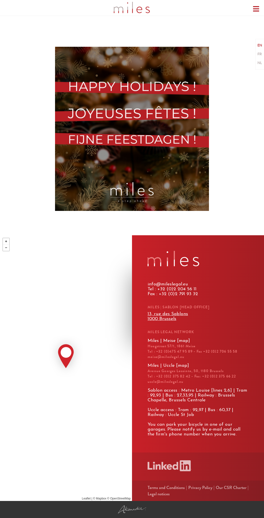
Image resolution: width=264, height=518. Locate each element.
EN (259, 45)
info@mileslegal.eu (168, 284)
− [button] (6, 248)
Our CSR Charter (231, 487)
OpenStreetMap (120, 498)
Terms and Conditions (166, 487)
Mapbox (101, 498)
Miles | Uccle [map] (168, 365)
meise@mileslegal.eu (166, 356)
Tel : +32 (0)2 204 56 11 (172, 289)
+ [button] (6, 241)
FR (259, 54)
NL (259, 63)
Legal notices (159, 494)
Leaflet (86, 498)
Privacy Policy (200, 487)
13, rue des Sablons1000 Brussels (168, 316)
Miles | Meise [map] (169, 341)
